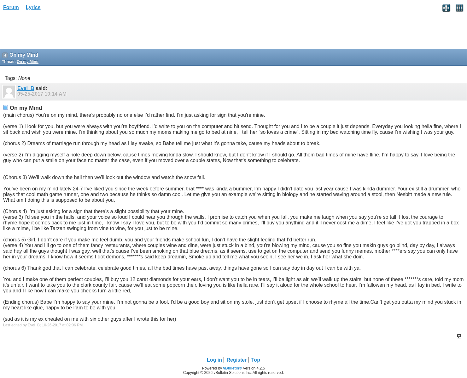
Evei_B (25, 88)
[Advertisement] (50, 32)
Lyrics (33, 7)
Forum (11, 7)
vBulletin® (232, 368)
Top (255, 360)
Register (236, 360)
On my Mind (27, 61)
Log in (214, 360)
